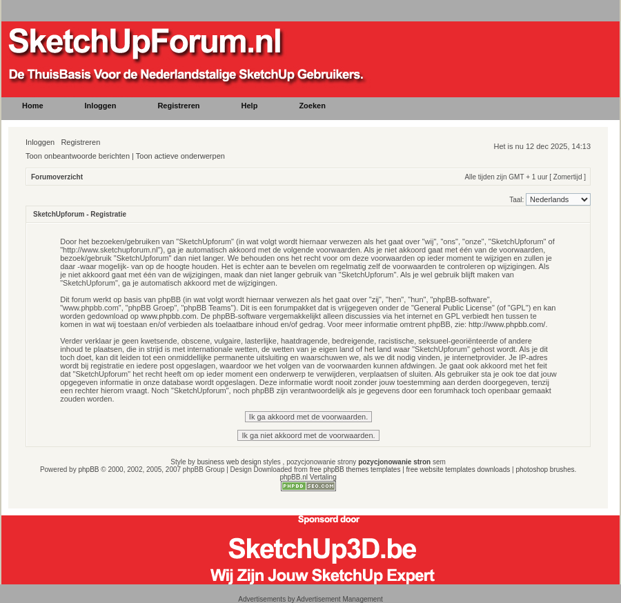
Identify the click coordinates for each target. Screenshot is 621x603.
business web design (229, 462)
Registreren (80, 142)
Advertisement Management (340, 599)
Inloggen (40, 142)
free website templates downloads (458, 469)
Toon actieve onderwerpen (180, 156)
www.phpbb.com (169, 316)
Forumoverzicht (57, 177)
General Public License (453, 308)
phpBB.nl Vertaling (307, 477)
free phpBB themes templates (355, 469)
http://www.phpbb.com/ (507, 324)
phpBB (88, 469)
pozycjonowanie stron (394, 462)
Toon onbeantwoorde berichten (78, 156)
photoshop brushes (544, 469)
